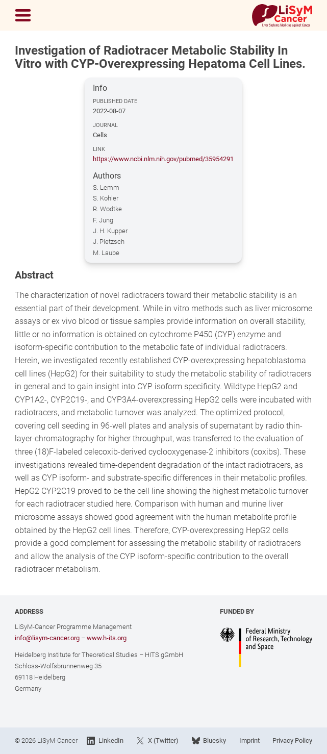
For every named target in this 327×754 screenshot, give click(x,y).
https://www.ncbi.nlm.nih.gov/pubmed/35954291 (163, 159)
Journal (105, 125)
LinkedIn (105, 741)
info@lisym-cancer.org (47, 638)
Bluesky (209, 741)
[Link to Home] (282, 15)
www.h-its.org (107, 638)
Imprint (249, 740)
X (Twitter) (157, 741)
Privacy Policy (292, 740)
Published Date (115, 101)
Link (99, 149)
